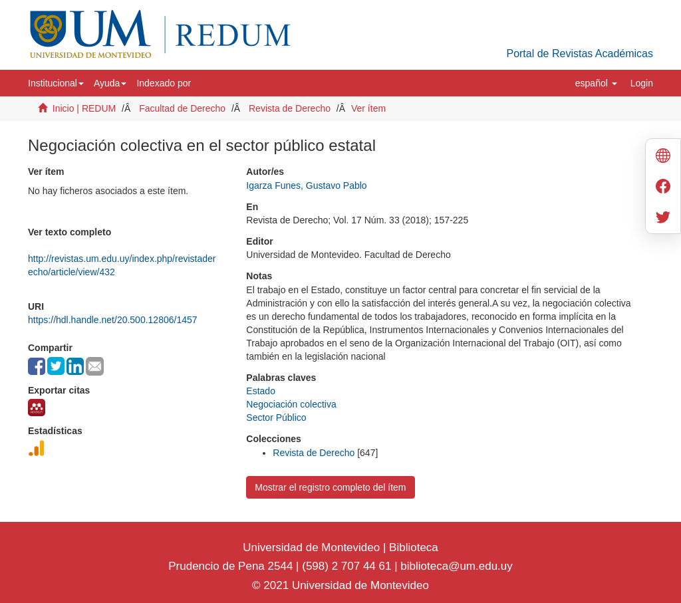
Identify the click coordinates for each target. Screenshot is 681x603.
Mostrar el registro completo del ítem (330, 487)
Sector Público (276, 417)
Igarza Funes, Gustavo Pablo (306, 185)
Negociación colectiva (291, 404)
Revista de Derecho (290, 108)
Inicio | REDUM (84, 108)
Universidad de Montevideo (313, 547)
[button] (56, 83)
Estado (260, 391)
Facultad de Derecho (182, 108)
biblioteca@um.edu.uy (456, 566)
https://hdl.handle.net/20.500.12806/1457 (113, 319)
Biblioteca (412, 547)
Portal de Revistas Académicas (579, 53)
